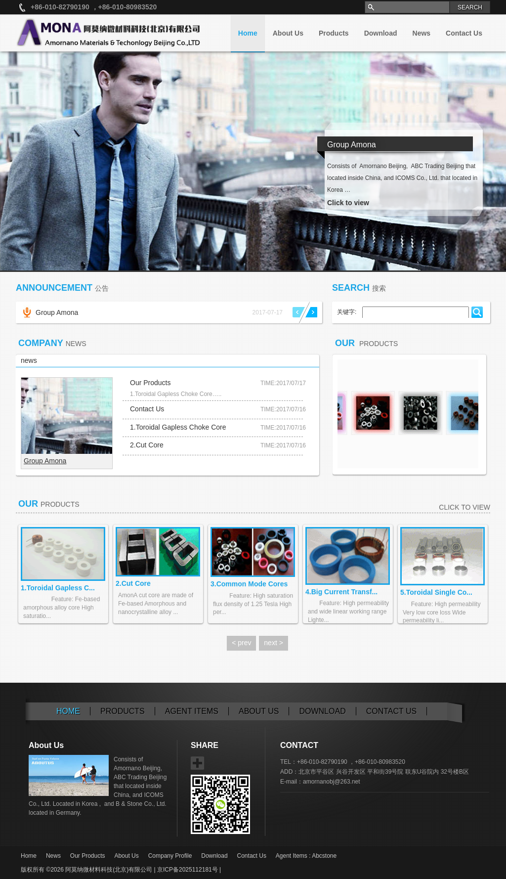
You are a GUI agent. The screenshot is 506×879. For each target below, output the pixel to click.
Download (380, 33)
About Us (288, 33)
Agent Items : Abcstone (306, 855)
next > (273, 643)
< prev (241, 643)
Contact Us (464, 33)
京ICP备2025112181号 (187, 869)
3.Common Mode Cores (249, 584)
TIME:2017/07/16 (283, 409)
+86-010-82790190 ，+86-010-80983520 (94, 7)
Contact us (391, 711)
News (422, 33)
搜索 (379, 288)
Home (247, 33)
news (29, 360)
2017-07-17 (268, 312)
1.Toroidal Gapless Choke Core (178, 427)
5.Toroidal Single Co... (436, 592)
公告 (102, 288)
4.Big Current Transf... (341, 592)
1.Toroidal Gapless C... (58, 588)
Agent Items (191, 711)
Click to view (464, 507)
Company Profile (170, 855)
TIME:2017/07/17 (283, 383)
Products (334, 33)
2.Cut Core (147, 445)
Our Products (150, 383)
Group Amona (57, 312)
